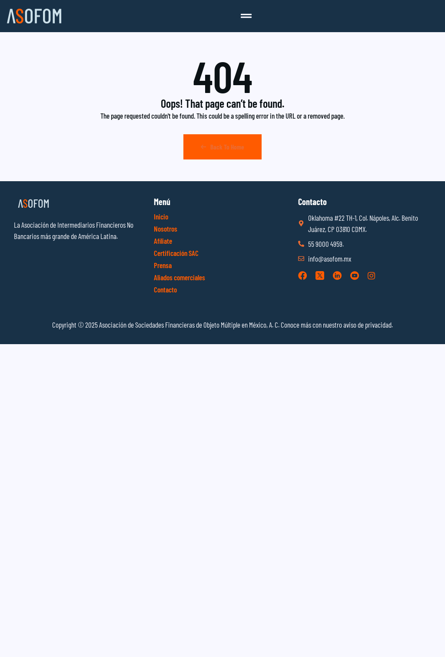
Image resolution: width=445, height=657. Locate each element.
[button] (246, 16)
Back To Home (222, 147)
